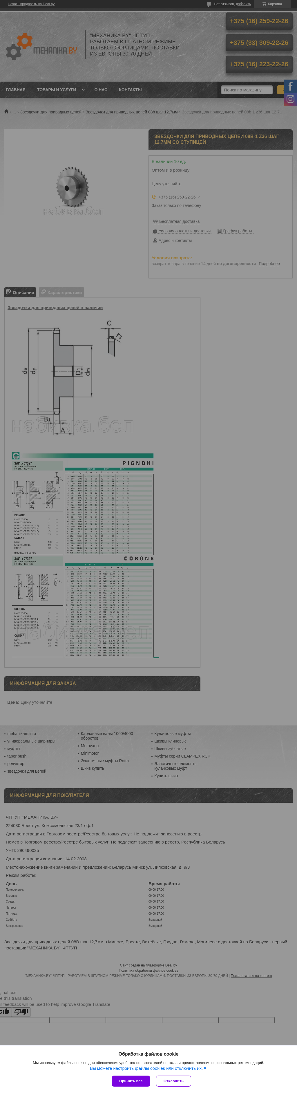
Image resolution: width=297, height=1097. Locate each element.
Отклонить (174, 1081)
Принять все (131, 1081)
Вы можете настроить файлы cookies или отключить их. (146, 1068)
